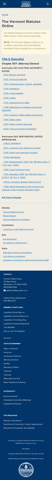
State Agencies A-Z (12, 378)
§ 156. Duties (9, 98)
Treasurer (8, 371)
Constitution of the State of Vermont (18, 229)
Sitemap (7, 420)
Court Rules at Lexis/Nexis (14, 256)
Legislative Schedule (12, 404)
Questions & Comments (14, 424)
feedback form (20, 443)
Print (5, 15)
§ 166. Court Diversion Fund (16, 169)
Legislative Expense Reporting (16, 323)
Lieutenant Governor (12, 356)
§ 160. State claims (12, 119)
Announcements (11, 396)
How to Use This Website (14, 331)
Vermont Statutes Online (13, 212)
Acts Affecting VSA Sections (15, 243)
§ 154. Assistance (11, 88)
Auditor (7, 363)
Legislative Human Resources (16, 316)
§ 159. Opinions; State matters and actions (23, 115)
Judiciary (7, 375)
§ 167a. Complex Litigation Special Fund (22, 182)
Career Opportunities (34, 424)
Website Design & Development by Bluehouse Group (26, 459)
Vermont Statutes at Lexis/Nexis (16, 219)
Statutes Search (9, 216)
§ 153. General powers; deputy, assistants (22, 84)
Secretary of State (11, 367)
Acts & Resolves (10, 239)
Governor (7, 352)
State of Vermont (11, 348)
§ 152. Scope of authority (15, 79)
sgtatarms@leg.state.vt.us (15, 290)
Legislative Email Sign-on (14, 312)
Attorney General (11, 360)
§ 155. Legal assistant (13, 93)
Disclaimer (7, 338)
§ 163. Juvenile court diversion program (22, 148)
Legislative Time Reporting (15, 320)
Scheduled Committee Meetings (17, 400)
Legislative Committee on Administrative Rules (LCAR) (26, 260)
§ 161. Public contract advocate (17, 124)
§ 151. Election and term (14, 74)
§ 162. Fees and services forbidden (19, 128)
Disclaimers (16, 420)
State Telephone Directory (15, 382)
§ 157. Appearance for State (16, 102)
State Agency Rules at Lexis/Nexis (17, 252)
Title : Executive (13, 59)
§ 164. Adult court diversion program (20, 152)
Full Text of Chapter (11, 197)
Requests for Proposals (13, 428)
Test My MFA (9, 327)
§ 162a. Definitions (12, 143)
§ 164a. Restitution (12, 157)
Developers (26, 449)
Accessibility (29, 428)
